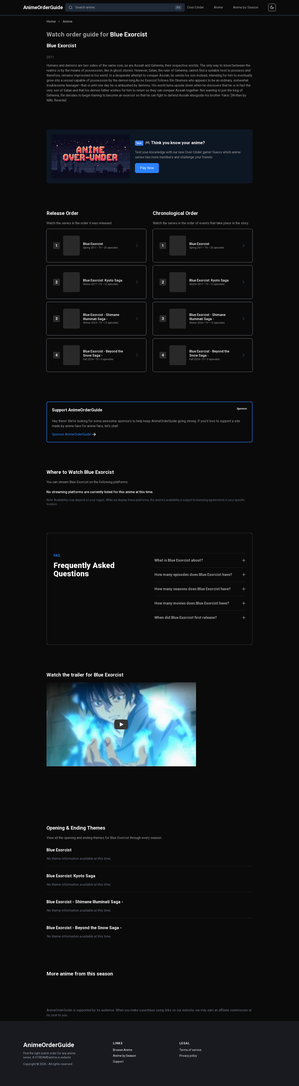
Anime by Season (245, 7)
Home (51, 21)
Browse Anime (122, 1050)
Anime (218, 7)
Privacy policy (188, 1055)
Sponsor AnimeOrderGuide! (74, 434)
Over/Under (195, 7)
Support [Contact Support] (118, 1061)
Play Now (147, 168)
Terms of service (190, 1050)
